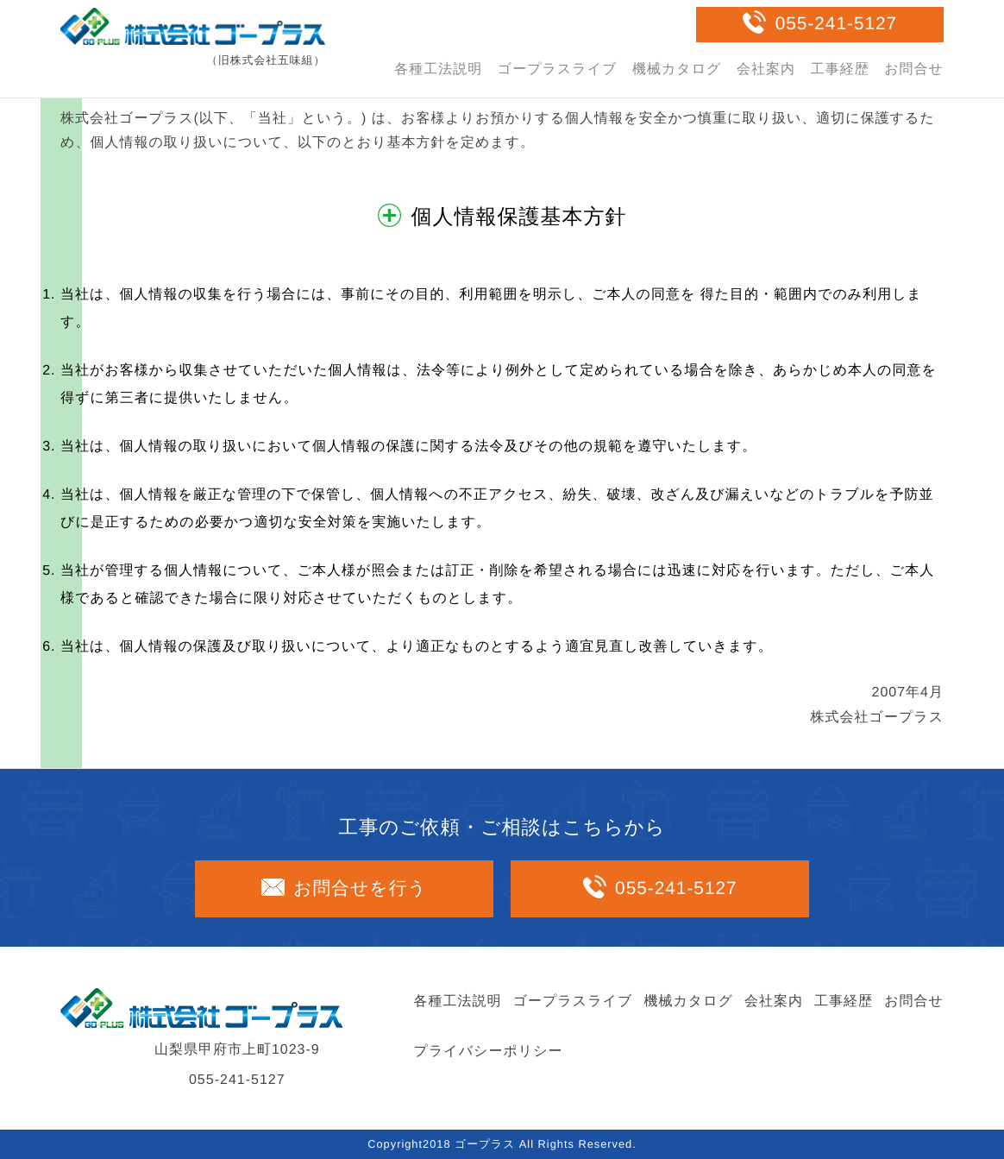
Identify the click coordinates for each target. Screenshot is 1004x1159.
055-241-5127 (836, 24)
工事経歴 (840, 69)
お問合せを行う (360, 888)
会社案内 (766, 69)
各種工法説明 (438, 69)
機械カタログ (677, 69)
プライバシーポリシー (488, 1051)
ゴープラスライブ (558, 69)
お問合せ (914, 69)
